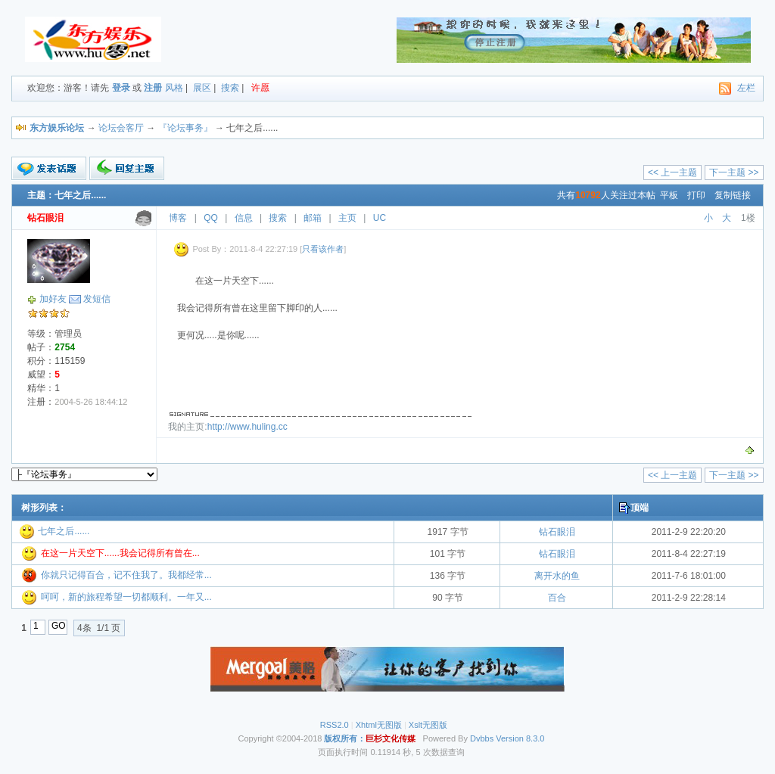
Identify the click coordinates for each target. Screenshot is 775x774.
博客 (178, 218)
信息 (244, 218)
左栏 (746, 87)
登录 (121, 87)
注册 (153, 87)
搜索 (230, 87)
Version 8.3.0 (520, 738)
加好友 (53, 299)
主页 (347, 218)
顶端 (639, 507)
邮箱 (312, 218)
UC (379, 218)
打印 (696, 195)
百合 (557, 597)
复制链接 (732, 195)
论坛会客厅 (121, 128)
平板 (669, 195)
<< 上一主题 (672, 172)
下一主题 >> (733, 172)
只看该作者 (323, 248)
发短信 (96, 299)
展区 (202, 87)
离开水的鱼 (557, 575)
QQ (211, 218)
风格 (174, 87)
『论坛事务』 (185, 128)
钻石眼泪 (557, 532)
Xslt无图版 (428, 724)
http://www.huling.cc (247, 426)
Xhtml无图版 (379, 724)
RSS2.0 (334, 724)
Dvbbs (481, 738)
